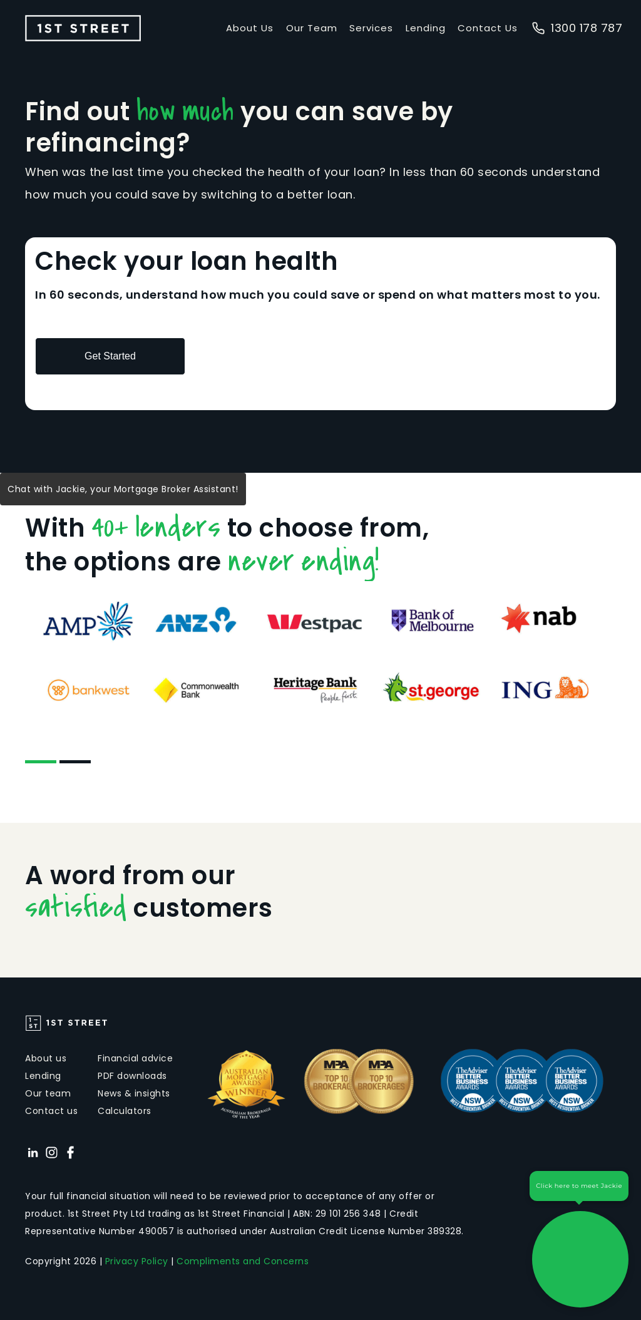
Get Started (110, 356)
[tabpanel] (320, 655)
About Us (250, 27)
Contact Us (488, 27)
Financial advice (135, 1058)
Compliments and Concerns (243, 1261)
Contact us (51, 1111)
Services (371, 27)
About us (45, 1058)
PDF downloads (132, 1076)
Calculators (124, 1111)
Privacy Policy (136, 1261)
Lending (426, 27)
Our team (48, 1093)
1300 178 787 (577, 28)
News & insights (134, 1093)
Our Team (311, 27)
